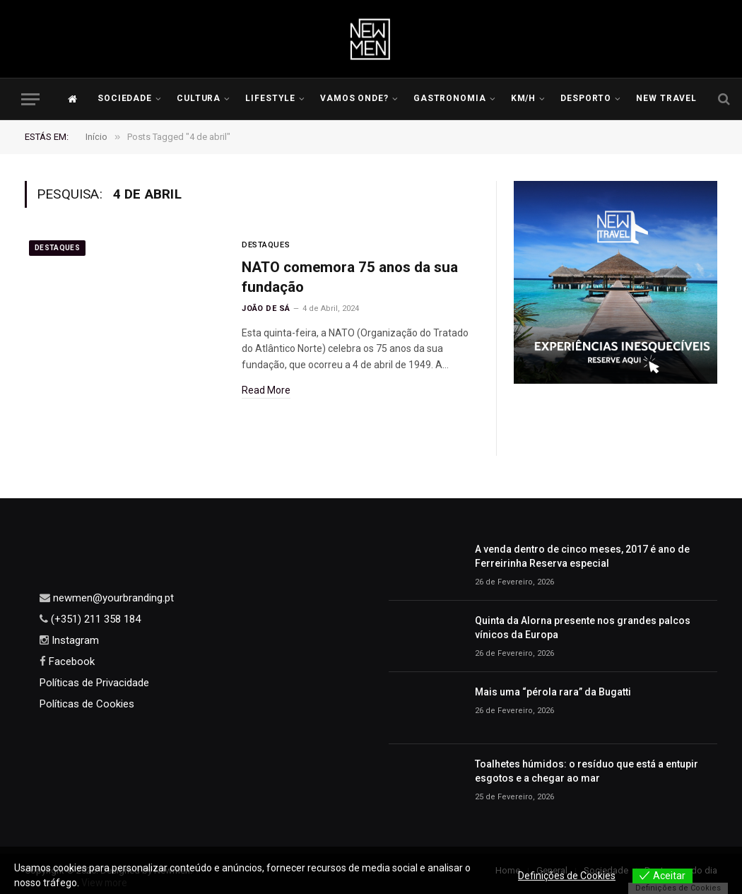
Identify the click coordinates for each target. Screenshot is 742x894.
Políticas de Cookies (87, 704)
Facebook (70, 661)
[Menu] (30, 99)
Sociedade (125, 98)
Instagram (74, 640)
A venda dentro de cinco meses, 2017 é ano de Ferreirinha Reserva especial (582, 556)
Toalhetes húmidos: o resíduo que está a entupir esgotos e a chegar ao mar (586, 771)
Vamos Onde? (354, 98)
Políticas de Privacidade (94, 682)
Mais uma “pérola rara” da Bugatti (553, 692)
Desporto (586, 98)
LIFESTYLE (270, 98)
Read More (266, 390)
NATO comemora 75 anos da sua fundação (352, 277)
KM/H (523, 98)
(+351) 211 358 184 (94, 619)
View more (105, 882)
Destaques (57, 248)
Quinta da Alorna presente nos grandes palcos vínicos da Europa (582, 627)
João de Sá (266, 309)
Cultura (199, 98)
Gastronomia (450, 98)
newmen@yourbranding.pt (112, 598)
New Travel (666, 98)
